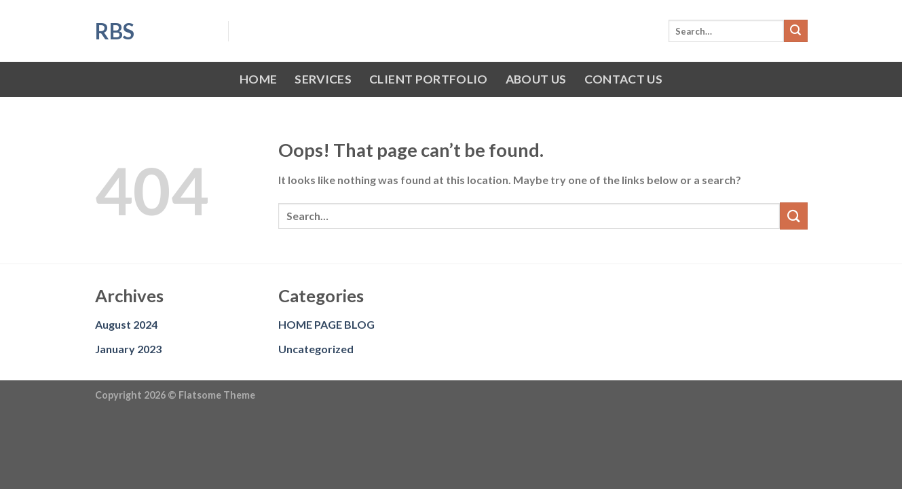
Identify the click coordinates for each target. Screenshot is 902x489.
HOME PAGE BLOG (326, 324)
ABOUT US (536, 79)
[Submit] (795, 31)
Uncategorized (316, 348)
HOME (258, 79)
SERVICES (323, 79)
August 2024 (126, 324)
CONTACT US (623, 79)
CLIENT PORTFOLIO (428, 79)
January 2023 (128, 348)
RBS (114, 31)
